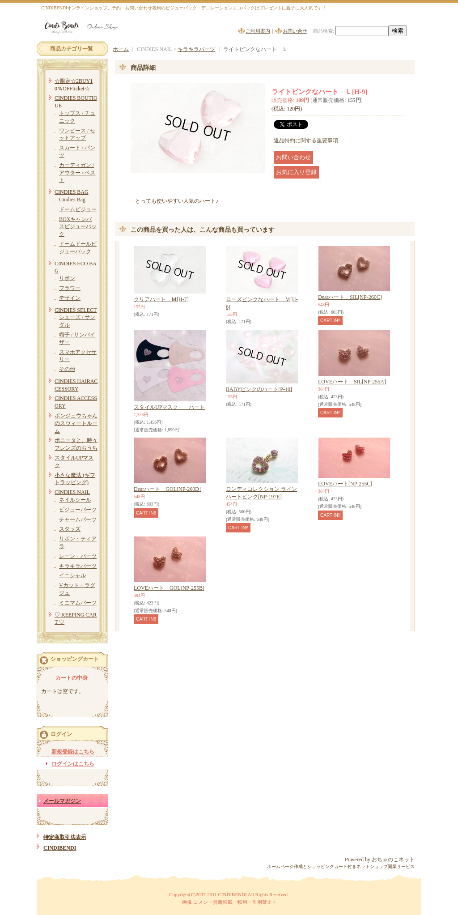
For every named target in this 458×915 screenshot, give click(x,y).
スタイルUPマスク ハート (169, 407)
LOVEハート (345, 484)
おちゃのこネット (393, 859)
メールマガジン (62, 801)
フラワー (70, 288)
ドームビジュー (78, 209)
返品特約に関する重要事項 (306, 140)
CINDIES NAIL (72, 492)
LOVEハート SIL (352, 382)
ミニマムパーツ (78, 603)
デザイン (70, 298)
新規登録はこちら (72, 752)
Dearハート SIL (350, 297)
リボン (67, 278)
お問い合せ (295, 31)
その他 (67, 369)
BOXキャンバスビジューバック (78, 227)
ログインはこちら (72, 764)
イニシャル (72, 575)
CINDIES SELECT (76, 310)
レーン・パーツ (78, 556)
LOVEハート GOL (169, 588)
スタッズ (70, 529)
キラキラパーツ (78, 566)
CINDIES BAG (72, 192)
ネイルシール (75, 500)
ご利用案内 (258, 31)
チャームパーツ (78, 519)
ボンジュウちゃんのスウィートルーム (76, 423)
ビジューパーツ (78, 509)
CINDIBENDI (59, 848)
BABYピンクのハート (259, 389)
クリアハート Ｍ (161, 299)
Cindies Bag (72, 199)
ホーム (121, 49)
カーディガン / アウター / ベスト (77, 172)
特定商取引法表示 (64, 837)
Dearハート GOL (167, 489)
